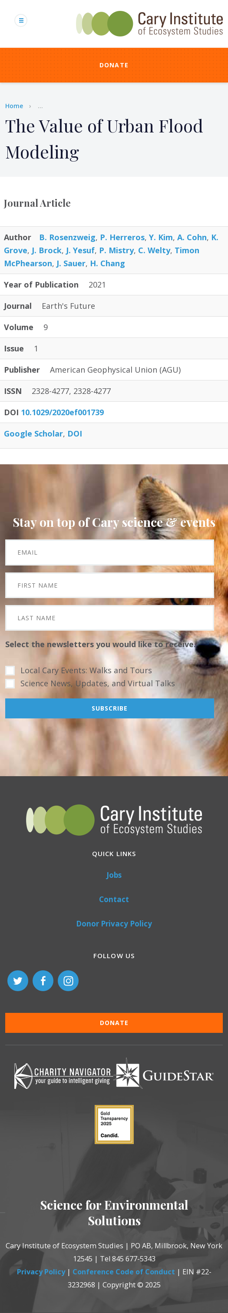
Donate (114, 65)
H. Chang (107, 263)
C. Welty (154, 250)
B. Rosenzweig (67, 237)
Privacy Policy (41, 1272)
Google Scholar (33, 433)
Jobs (114, 875)
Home (14, 106)
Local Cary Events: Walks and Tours (86, 670)
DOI (74, 433)
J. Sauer (71, 263)
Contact (114, 899)
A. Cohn (192, 237)
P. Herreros (122, 237)
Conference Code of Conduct (124, 1272)
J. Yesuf (80, 250)
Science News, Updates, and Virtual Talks (97, 683)
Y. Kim (161, 237)
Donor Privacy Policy (114, 924)
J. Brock (47, 250)
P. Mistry (116, 250)
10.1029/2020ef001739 (62, 412)
